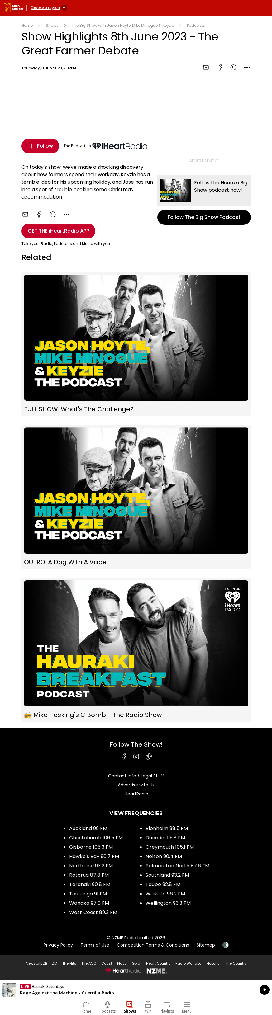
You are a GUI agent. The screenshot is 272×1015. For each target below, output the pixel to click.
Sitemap (206, 945)
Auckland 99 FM (88, 828)
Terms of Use (94, 945)
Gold (136, 963)
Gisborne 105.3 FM (91, 847)
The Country (236, 963)
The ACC (88, 963)
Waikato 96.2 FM (165, 893)
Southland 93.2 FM (167, 875)
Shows (52, 25)
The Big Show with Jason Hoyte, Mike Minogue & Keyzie (123, 25)
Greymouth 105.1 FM (170, 847)
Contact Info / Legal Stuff (136, 776)
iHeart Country (157, 963)
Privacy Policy (58, 945)
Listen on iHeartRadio (136, 989)
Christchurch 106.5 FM (96, 837)
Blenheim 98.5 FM (167, 828)
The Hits (69, 963)
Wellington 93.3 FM (168, 903)
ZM (54, 963)
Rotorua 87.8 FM (89, 875)
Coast (106, 963)
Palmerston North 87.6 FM (177, 865)
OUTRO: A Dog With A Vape (136, 497)
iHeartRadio (136, 794)
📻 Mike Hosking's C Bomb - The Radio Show (136, 650)
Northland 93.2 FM (91, 865)
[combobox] (247, 67)
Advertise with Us (136, 785)
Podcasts (196, 25)
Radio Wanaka (188, 963)
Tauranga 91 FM (88, 893)
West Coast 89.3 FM (93, 912)
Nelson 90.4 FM (164, 856)
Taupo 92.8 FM (163, 884)
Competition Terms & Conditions (153, 945)
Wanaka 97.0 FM (89, 903)
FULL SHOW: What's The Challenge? (136, 344)
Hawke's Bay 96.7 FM (94, 856)
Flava (122, 963)
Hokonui (214, 963)
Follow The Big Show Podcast (204, 200)
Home (27, 25)
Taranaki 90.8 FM (89, 884)
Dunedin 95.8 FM (165, 837)
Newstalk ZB (36, 963)
